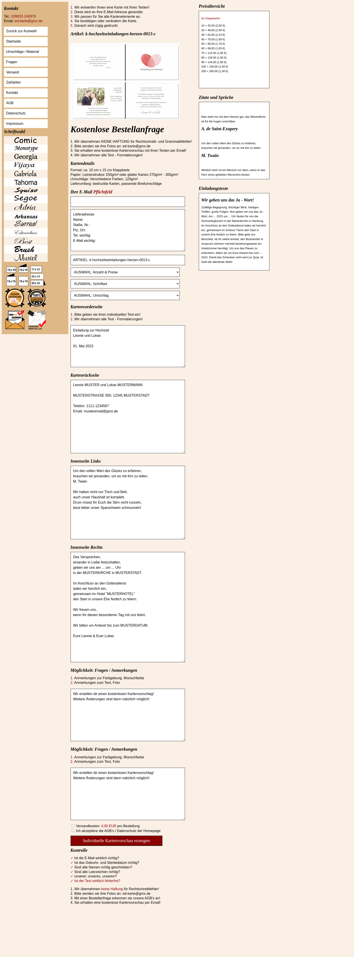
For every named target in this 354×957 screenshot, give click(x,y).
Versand (12, 72)
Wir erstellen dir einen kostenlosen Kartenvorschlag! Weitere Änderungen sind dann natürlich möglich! (127, 715)
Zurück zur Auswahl (21, 31)
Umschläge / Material (22, 51)
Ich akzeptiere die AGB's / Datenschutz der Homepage (118, 831)
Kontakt (12, 92)
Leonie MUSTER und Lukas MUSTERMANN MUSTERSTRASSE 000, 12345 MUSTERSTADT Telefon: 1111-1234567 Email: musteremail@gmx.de (127, 416)
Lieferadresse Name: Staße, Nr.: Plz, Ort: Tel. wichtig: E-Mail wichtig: (127, 230)
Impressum (14, 123)
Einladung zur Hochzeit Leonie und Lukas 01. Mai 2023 (127, 346)
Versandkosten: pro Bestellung (107, 826)
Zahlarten (13, 82)
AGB (10, 103)
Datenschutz (16, 113)
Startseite (13, 41)
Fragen (11, 62)
